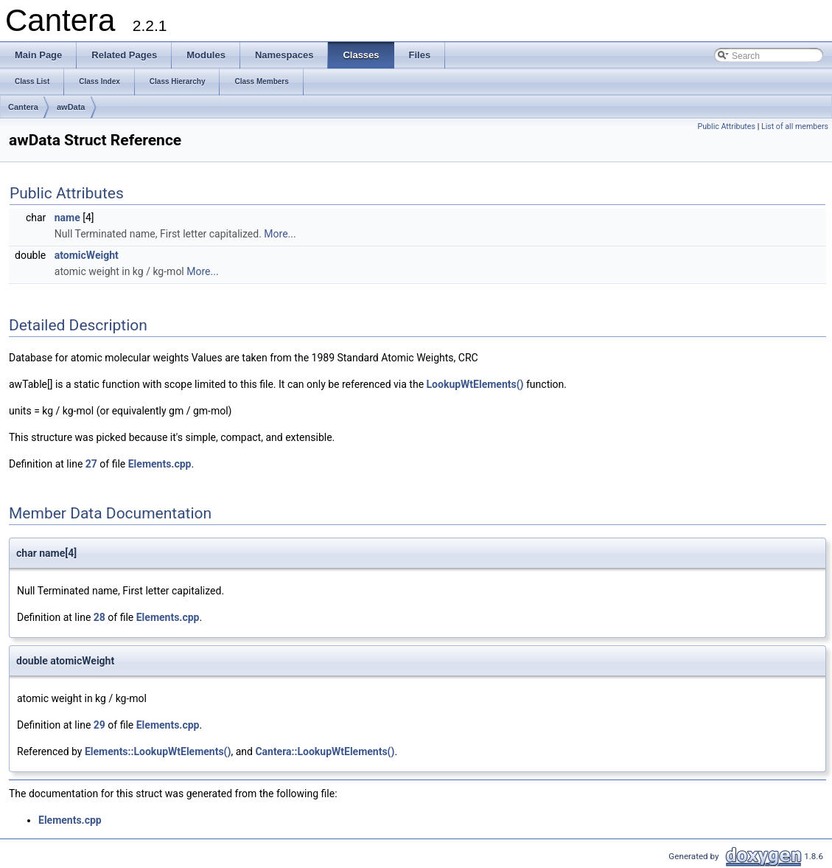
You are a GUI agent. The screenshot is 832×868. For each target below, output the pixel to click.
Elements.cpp (160, 464)
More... (280, 234)
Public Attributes (726, 126)
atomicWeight (87, 255)
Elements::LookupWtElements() (158, 751)
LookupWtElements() (475, 384)
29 (99, 725)
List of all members (794, 126)
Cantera (23, 107)
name (67, 217)
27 (91, 464)
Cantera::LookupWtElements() (324, 751)
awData (71, 107)
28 (99, 617)
